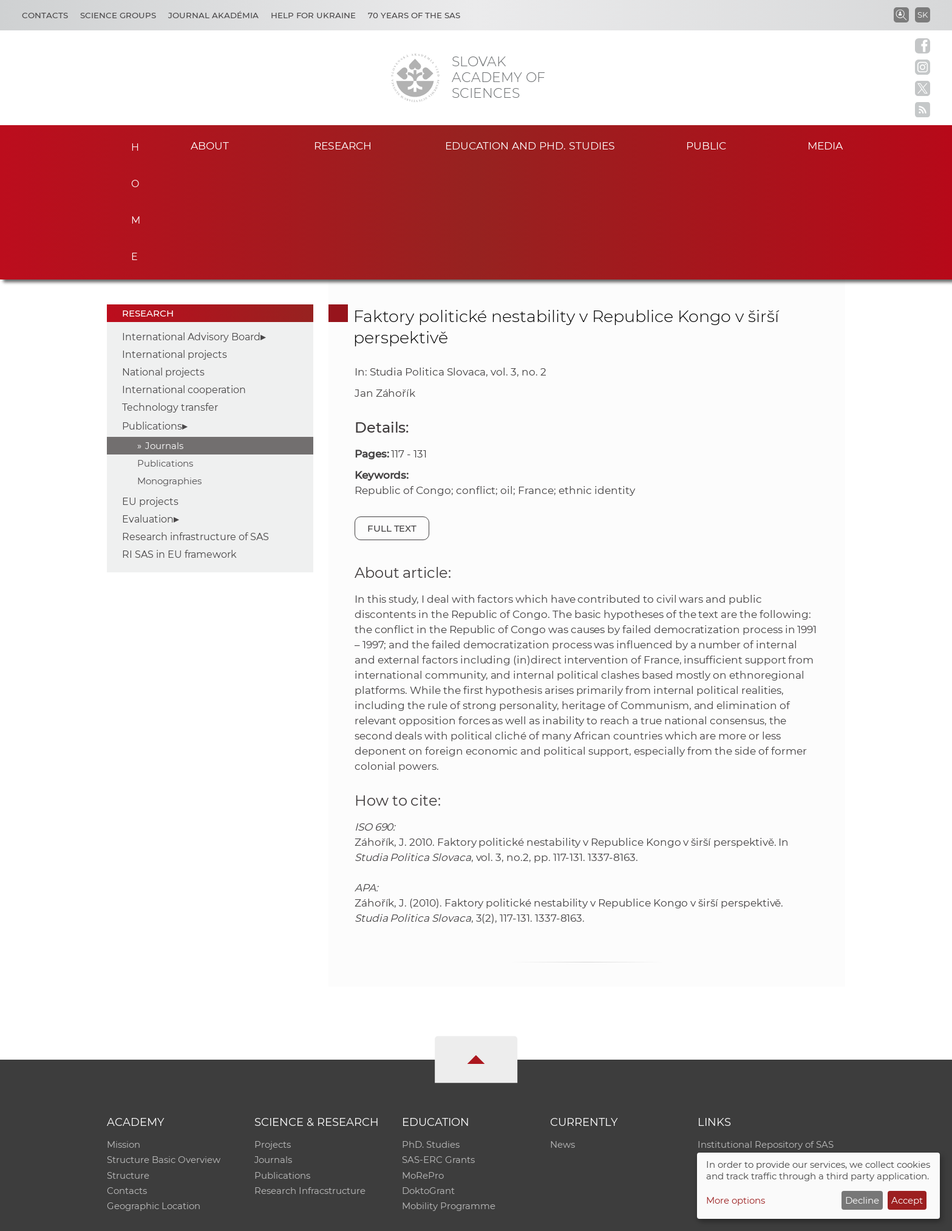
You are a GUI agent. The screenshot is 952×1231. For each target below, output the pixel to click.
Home (131, 143)
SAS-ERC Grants (438, 1046)
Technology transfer (170, 293)
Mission (123, 1031)
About (209, 145)
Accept (907, 1200)
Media (827, 145)
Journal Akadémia (213, 15)
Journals (164, 331)
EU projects (150, 387)
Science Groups (118, 15)
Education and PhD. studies (530, 145)
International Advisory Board (191, 222)
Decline (862, 1200)
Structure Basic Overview (163, 1046)
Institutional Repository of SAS (766, 1031)
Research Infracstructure (309, 1078)
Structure (128, 1062)
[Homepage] (415, 77)
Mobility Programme (448, 1094)
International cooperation (184, 275)
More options (735, 1200)
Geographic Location (153, 1094)
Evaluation (148, 405)
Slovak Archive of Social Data (762, 1046)
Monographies (169, 366)
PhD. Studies (431, 1031)
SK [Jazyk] (922, 14)
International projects (174, 240)
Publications (152, 312)
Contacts (45, 15)
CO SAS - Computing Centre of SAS (271, 1216)
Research (343, 145)
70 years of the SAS (414, 15)
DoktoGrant (428, 1078)
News (562, 1031)
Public (706, 145)
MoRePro (423, 1062)
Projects (272, 1031)
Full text (392, 414)
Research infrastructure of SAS (195, 422)
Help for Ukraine (313, 15)
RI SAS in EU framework (179, 440)
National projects (163, 258)
